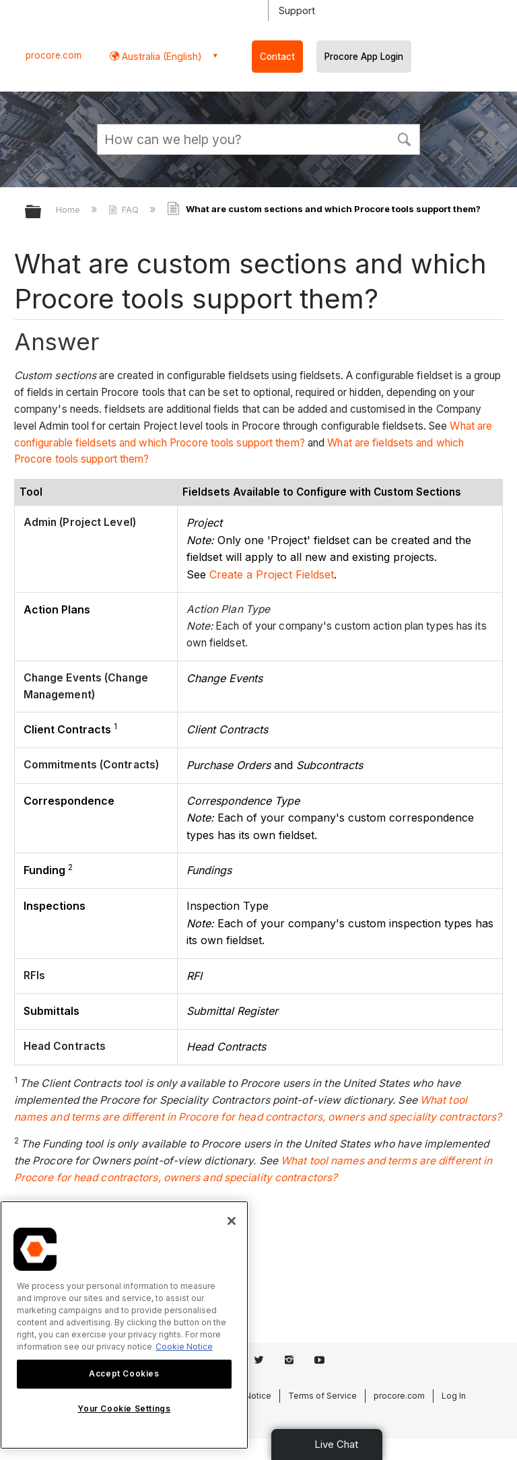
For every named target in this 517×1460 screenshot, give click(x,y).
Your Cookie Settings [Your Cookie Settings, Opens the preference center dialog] (123, 1408)
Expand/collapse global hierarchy (41, 212)
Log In (454, 1396)
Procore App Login (363, 56)
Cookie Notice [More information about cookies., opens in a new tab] (184, 1346)
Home (69, 209)
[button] (404, 138)
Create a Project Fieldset (271, 574)
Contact (277, 56)
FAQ (124, 209)
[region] (124, 1325)
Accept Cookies (124, 1373)
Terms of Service (322, 1396)
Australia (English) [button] (160, 56)
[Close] (231, 1221)
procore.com (53, 55)
